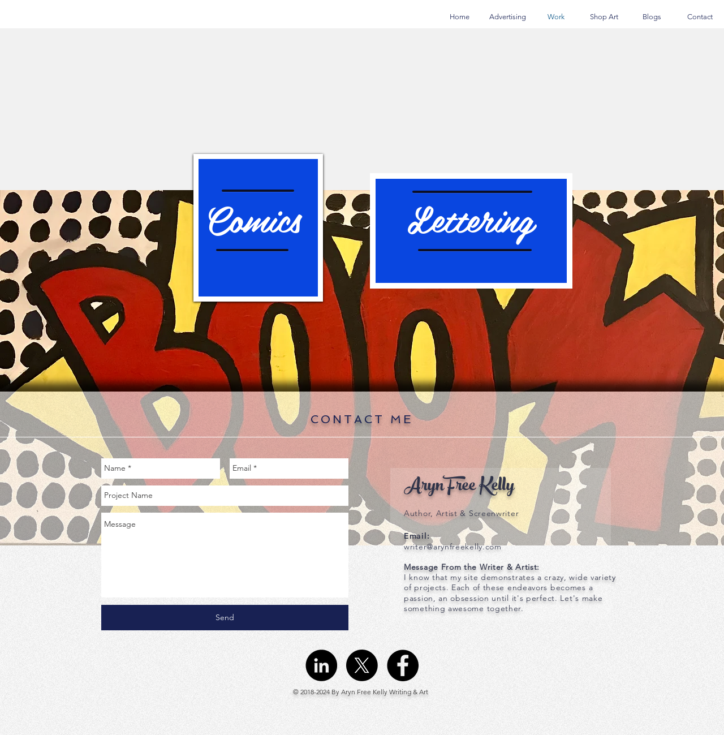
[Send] (224, 617)
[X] (362, 665)
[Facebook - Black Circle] (403, 665)
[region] (258, 227)
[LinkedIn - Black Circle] (321, 665)
